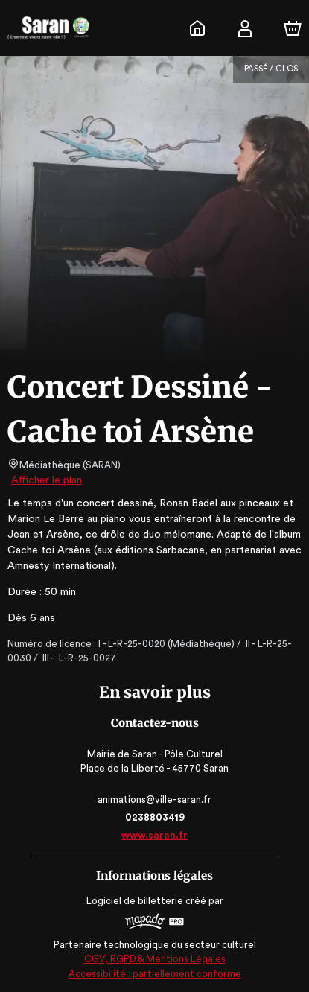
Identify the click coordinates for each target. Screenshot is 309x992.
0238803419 (154, 817)
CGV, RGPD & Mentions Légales (155, 958)
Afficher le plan (45, 480)
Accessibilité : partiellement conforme (154, 973)
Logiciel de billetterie (135, 900)
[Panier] (293, 28)
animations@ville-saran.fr (154, 799)
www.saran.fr (154, 835)
